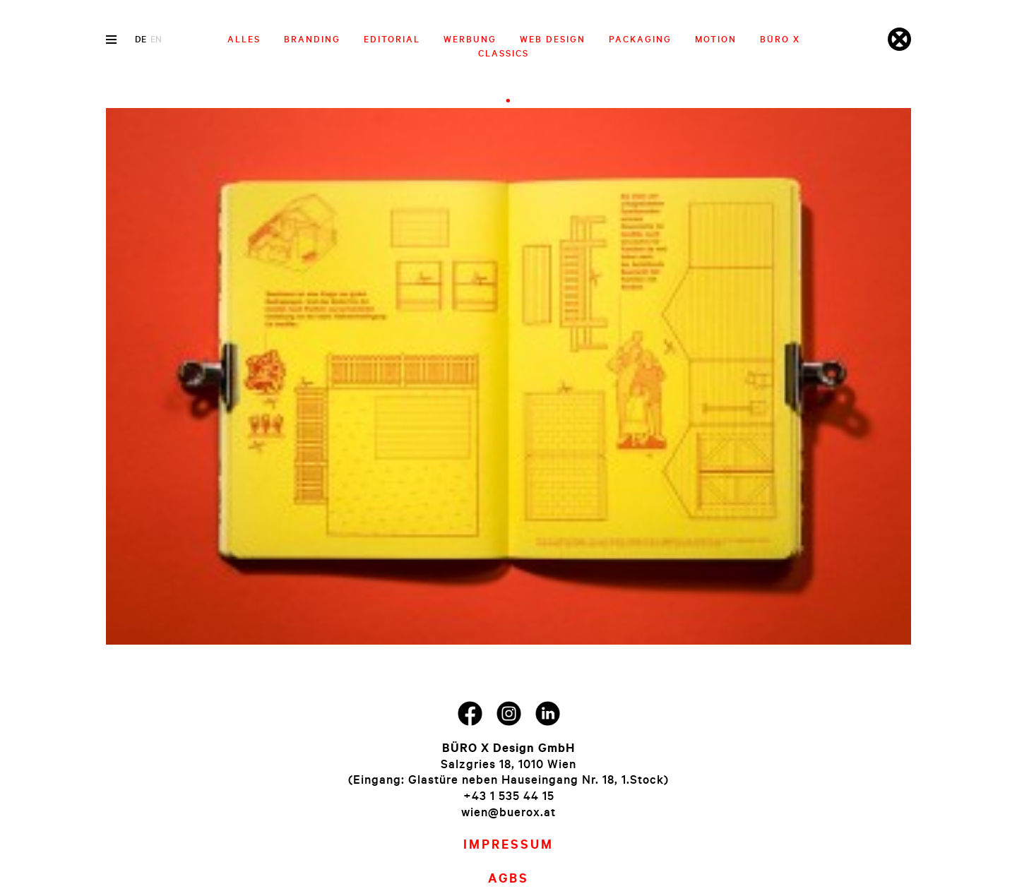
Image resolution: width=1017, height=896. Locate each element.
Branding (312, 38)
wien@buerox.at (508, 811)
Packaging (640, 38)
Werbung (470, 38)
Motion (716, 38)
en (156, 38)
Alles (244, 38)
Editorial (392, 38)
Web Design (552, 38)
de (140, 38)
